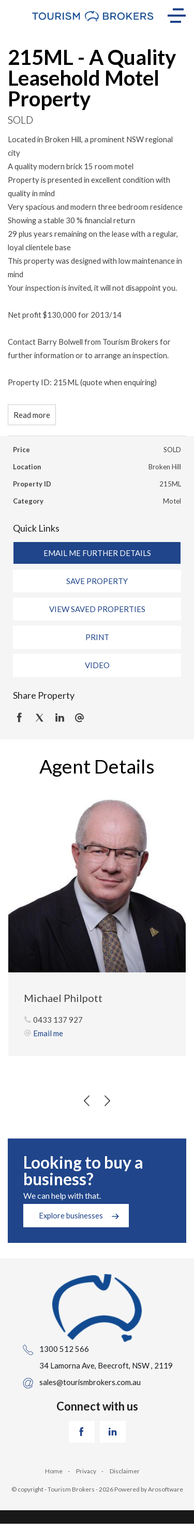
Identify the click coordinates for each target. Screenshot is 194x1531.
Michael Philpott (63, 998)
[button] (97, 581)
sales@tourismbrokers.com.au (90, 1382)
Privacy (86, 1471)
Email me (48, 1033)
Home (54, 1471)
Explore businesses (71, 1215)
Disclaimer (125, 1471)
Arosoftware (165, 1489)
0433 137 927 (58, 1019)
